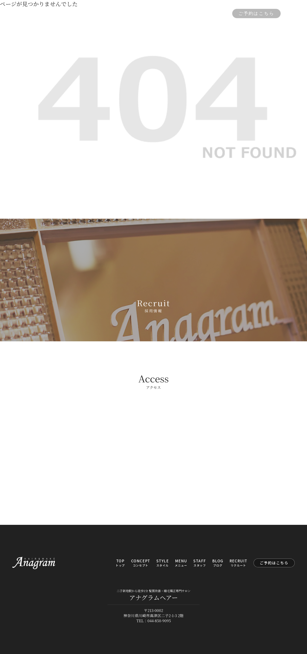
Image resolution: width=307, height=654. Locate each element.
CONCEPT (101, 13)
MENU (148, 13)
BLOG (191, 13)
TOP (77, 13)
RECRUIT (215, 13)
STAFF (170, 13)
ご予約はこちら (256, 13)
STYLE (127, 13)
